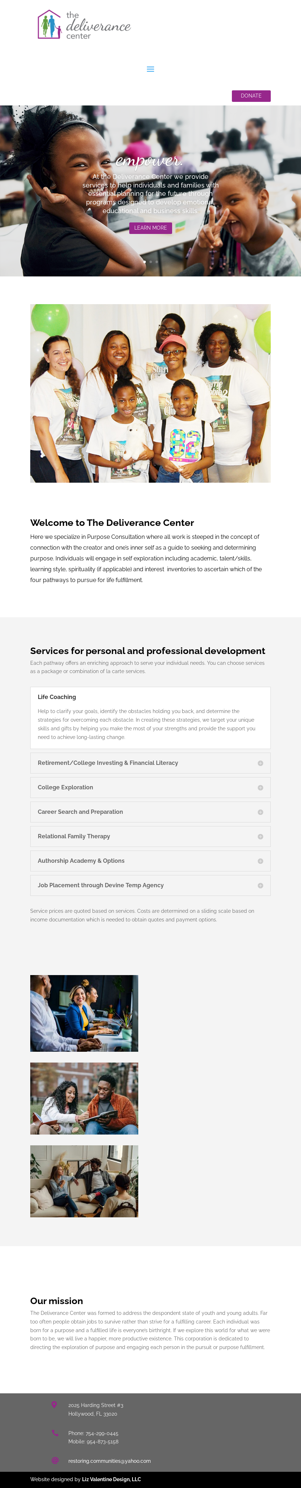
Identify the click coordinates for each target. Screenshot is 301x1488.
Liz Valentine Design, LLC (111, 1479)
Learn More (150, 231)
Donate (251, 96)
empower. (150, 161)
